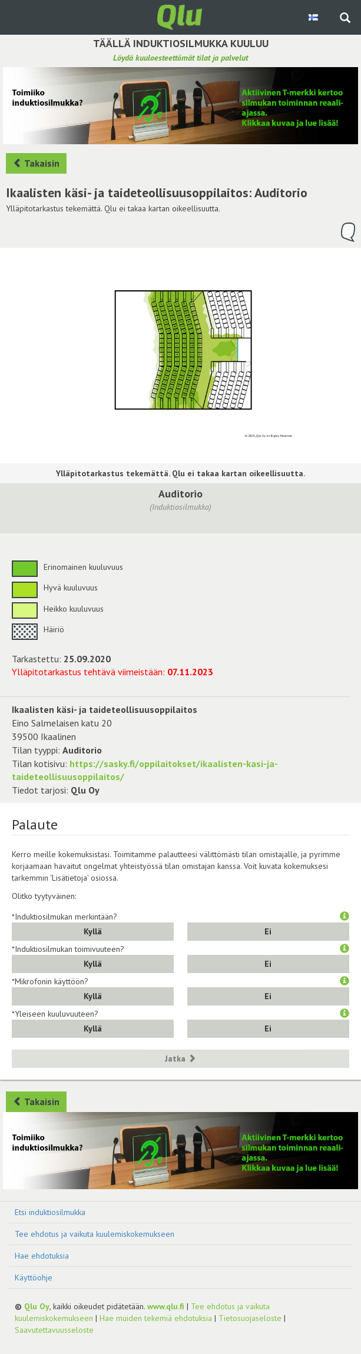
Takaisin (36, 163)
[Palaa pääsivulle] (180, 16)
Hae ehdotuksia (42, 1255)
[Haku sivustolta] (345, 19)
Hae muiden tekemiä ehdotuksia (156, 1318)
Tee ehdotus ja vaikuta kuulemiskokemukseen (94, 1234)
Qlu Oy (36, 1306)
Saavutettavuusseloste (54, 1330)
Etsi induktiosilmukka (50, 1212)
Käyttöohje (33, 1277)
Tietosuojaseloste (249, 1318)
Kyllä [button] (93, 931)
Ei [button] (267, 931)
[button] (344, 916)
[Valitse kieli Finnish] (314, 17)
